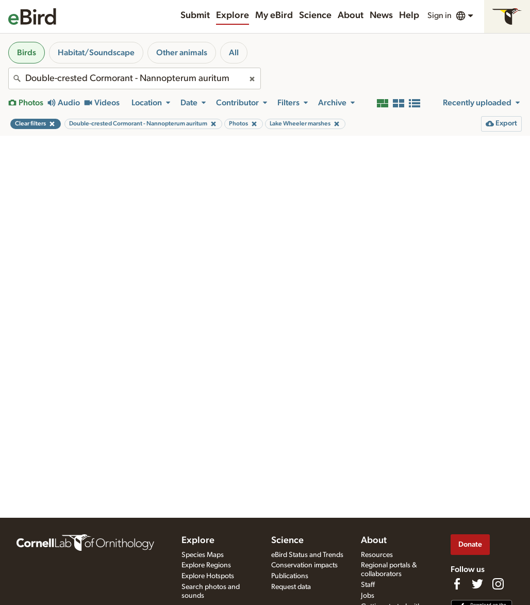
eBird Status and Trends (307, 555)
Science (315, 15)
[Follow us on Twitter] (477, 584)
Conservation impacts (304, 565)
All (234, 53)
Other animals (181, 53)
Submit (195, 15)
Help (409, 15)
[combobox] (134, 78)
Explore (232, 15)
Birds (26, 53)
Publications (289, 576)
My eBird (274, 15)
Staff (368, 584)
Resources (377, 555)
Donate (470, 544)
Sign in (439, 15)
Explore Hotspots (207, 576)
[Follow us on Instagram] (498, 584)
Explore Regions (206, 565)
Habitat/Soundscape (96, 53)
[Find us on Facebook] (457, 584)
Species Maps (202, 555)
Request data (291, 587)
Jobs (367, 595)
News (381, 15)
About (350, 15)
